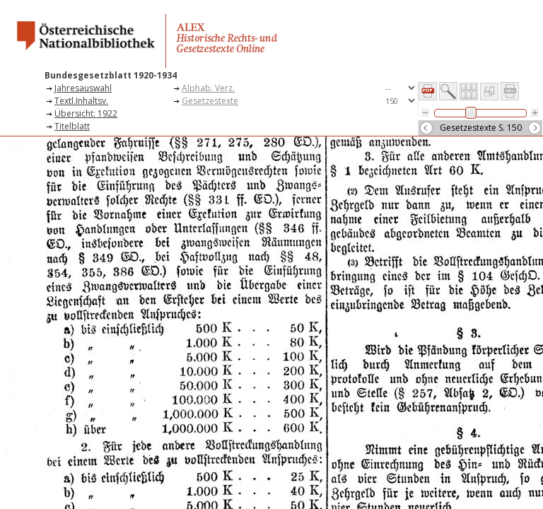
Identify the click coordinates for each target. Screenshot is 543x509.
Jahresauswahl (83, 88)
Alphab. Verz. (208, 88)
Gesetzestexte (210, 101)
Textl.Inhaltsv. (81, 101)
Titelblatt (72, 126)
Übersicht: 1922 (85, 113)
